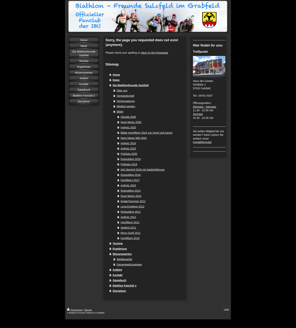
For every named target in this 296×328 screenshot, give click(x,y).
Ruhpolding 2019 (131, 159)
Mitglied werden (126, 106)
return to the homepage (154, 52)
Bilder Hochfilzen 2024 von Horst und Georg (146, 132)
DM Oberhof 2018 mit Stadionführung (143, 169)
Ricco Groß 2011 (131, 232)
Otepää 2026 (128, 116)
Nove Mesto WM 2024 (134, 138)
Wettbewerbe (124, 259)
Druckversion (74, 310)
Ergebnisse (120, 248)
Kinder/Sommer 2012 (133, 201)
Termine (118, 243)
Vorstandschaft (125, 95)
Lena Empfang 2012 (132, 206)
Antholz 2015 (128, 185)
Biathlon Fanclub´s (124, 285)
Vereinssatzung (126, 101)
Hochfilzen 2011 (130, 222)
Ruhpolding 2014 (131, 190)
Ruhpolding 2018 (131, 174)
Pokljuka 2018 (129, 164)
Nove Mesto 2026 (131, 122)
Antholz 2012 (128, 217)
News (116, 80)
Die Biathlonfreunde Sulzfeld (131, 85)
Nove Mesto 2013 (131, 196)
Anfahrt (117, 269)
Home (116, 74)
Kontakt (118, 275)
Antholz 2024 (128, 143)
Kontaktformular (202, 142)
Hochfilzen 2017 (130, 180)
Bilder (120, 111)
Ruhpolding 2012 (131, 211)
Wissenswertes (122, 254)
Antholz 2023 (128, 148)
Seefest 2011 (128, 227)
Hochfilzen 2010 (130, 238)
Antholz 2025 (128, 127)
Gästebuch (119, 280)
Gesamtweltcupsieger (129, 264)
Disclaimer (119, 290)
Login (226, 309)
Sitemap (88, 310)
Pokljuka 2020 (129, 153)
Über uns (122, 90)
